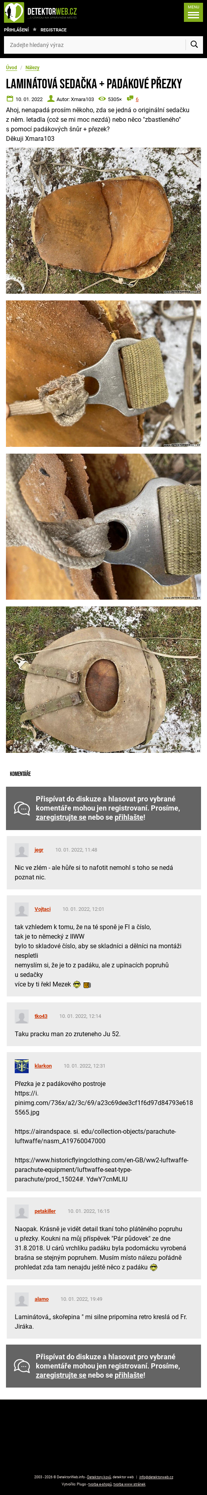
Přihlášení (16, 30)
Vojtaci (43, 909)
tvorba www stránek (129, 1484)
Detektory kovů (99, 1477)
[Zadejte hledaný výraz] (103, 45)
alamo (42, 1299)
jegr (39, 850)
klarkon (43, 1066)
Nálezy (32, 67)
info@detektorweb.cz (156, 1477)
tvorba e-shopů (100, 1484)
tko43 (41, 1016)
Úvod (11, 67)
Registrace (53, 30)
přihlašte (129, 817)
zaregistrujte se (61, 817)
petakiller (45, 1211)
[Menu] (193, 12)
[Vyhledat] (194, 45)
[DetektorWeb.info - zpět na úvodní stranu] (48, 12)
